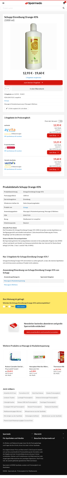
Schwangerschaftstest (32, 416)
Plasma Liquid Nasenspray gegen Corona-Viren (18, 420)
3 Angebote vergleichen (33, 77)
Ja (6, 306)
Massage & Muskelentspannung (14, 281)
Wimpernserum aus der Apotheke (35, 411)
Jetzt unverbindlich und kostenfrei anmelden (42, 332)
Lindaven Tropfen (9, 398)
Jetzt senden (21, 306)
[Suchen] (63, 8)
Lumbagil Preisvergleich (25, 398)
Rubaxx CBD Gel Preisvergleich (27, 402)
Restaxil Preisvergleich (35, 407)
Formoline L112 (24, 393)
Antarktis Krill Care (10, 393)
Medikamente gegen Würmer (13, 411)
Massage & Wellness (11, 285)
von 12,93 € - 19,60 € (14, 94)
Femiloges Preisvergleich (47, 402)
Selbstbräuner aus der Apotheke (52, 416)
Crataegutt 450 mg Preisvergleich (14, 407)
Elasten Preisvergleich (53, 393)
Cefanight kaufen (9, 402)
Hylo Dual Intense (37, 393)
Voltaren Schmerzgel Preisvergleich (47, 398)
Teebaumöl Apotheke (51, 407)
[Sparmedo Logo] (34, 3)
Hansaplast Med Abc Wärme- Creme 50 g (39, 366)
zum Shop (54, 135)
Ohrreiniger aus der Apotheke (13, 416)
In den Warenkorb (37, 89)
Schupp (6, 101)
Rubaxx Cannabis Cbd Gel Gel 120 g (15, 366)
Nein (12, 306)
